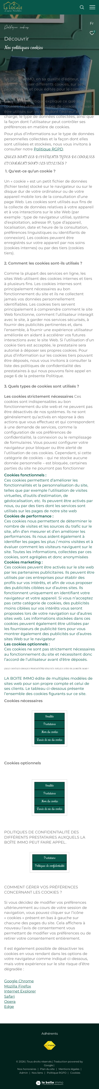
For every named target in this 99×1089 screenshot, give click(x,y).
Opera (10, 1001)
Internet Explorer (20, 991)
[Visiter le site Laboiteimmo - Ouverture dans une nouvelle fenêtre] (49, 1080)
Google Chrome (19, 981)
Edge (9, 1006)
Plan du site (47, 1069)
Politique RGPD (48, 149)
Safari (9, 996)
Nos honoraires (27, 1069)
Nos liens (38, 1072)
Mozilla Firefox (17, 986)
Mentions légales (69, 1069)
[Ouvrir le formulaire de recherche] (82, 7)
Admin (24, 1072)
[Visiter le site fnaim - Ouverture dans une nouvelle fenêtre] (49, 1045)
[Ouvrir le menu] (92, 7)
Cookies (75, 1072)
